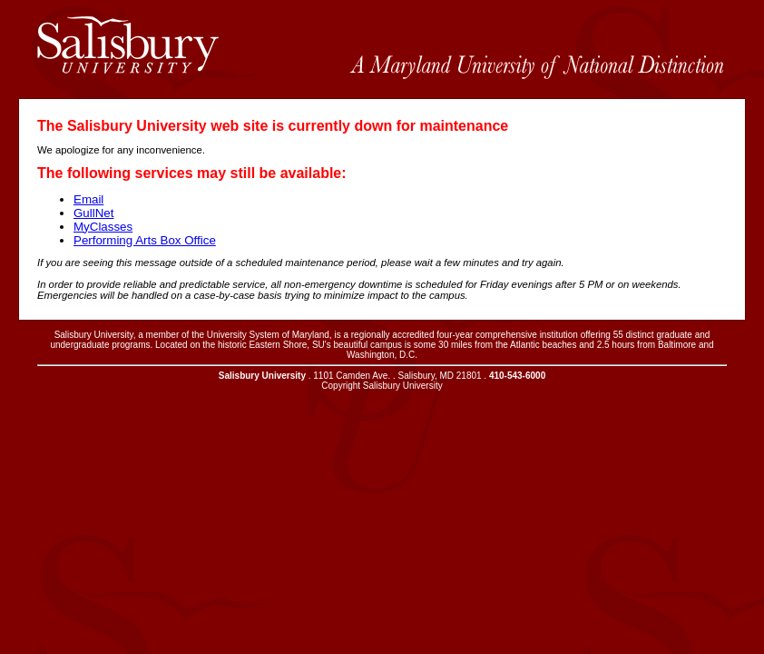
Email (88, 199)
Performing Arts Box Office (144, 240)
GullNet (93, 213)
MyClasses (102, 226)
